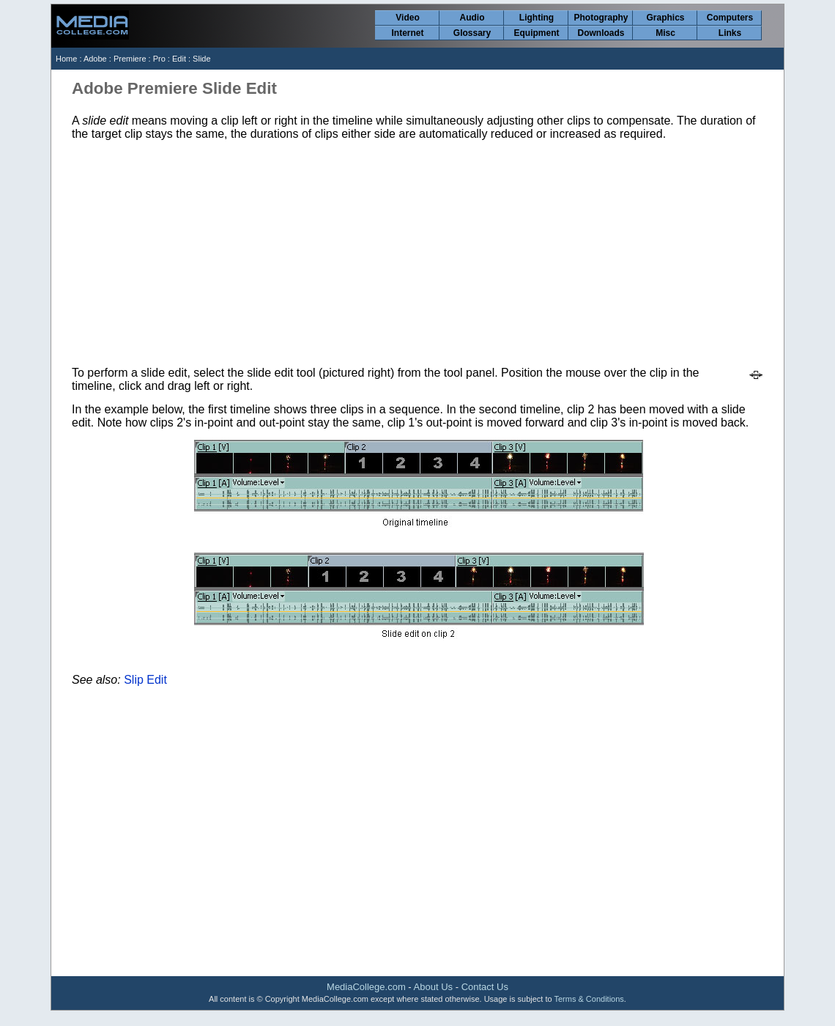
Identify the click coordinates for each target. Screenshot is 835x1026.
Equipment (537, 33)
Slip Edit (145, 679)
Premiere (130, 58)
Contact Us (484, 986)
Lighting (536, 17)
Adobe (95, 58)
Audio (472, 17)
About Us (433, 986)
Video (407, 17)
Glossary (472, 33)
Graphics (665, 17)
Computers (730, 17)
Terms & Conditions (588, 998)
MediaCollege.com (366, 986)
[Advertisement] (418, 253)
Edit (179, 58)
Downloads (600, 33)
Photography (601, 17)
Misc (665, 33)
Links (730, 33)
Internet (407, 33)
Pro (159, 58)
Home (66, 58)
